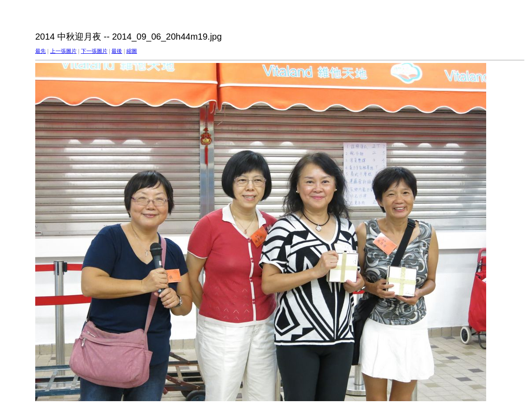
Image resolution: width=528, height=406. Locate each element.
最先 (40, 51)
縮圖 (131, 51)
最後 (116, 51)
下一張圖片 (94, 51)
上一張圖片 (63, 51)
